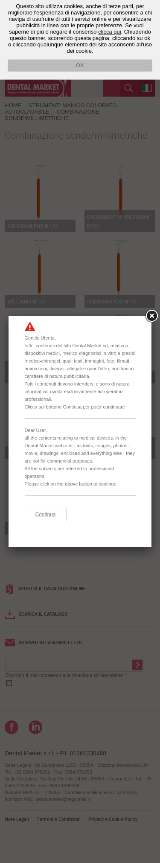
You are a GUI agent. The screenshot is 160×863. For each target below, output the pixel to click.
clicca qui (109, 32)
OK (80, 65)
